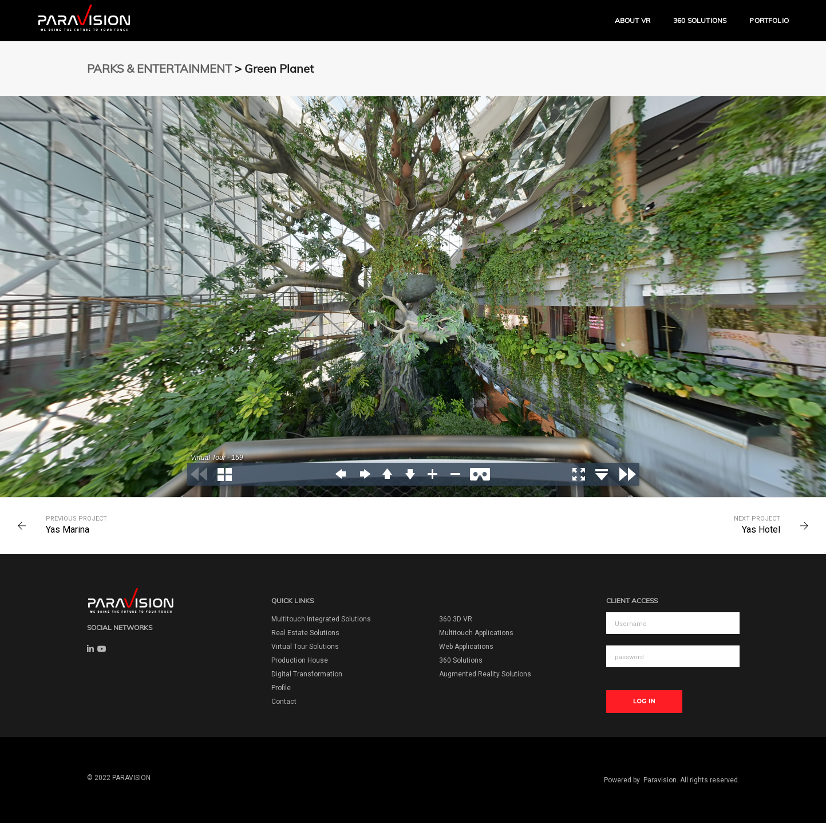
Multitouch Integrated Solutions (321, 619)
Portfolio (769, 20)
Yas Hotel (761, 529)
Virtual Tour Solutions (305, 647)
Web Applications (466, 647)
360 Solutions (699, 20)
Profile (281, 688)
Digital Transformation (306, 674)
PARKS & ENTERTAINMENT (159, 68)
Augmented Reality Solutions (485, 674)
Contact (284, 702)
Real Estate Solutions (305, 633)
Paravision (660, 780)
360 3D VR (455, 619)
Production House (299, 660)
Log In (644, 701)
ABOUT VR (632, 20)
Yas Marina (67, 529)
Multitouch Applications (476, 633)
